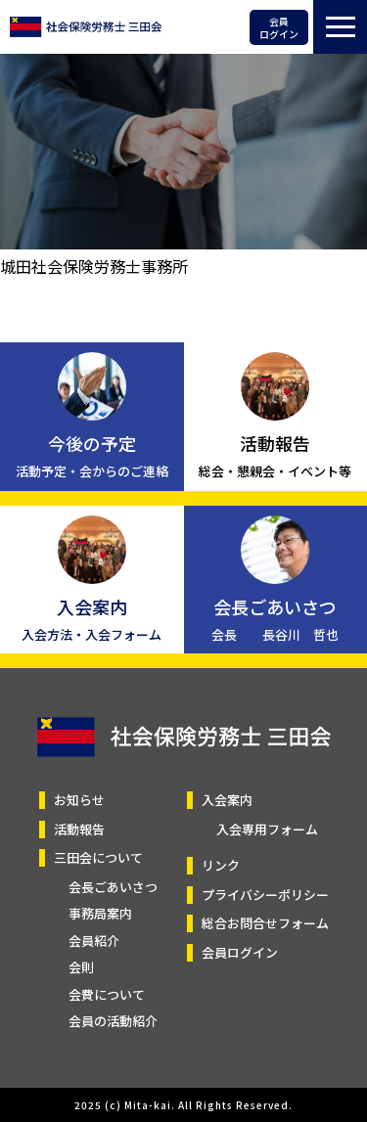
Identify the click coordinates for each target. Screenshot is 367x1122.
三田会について (98, 857)
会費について (107, 994)
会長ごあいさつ (113, 886)
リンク (221, 865)
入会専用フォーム (267, 829)
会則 (81, 967)
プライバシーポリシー (265, 894)
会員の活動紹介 (113, 1020)
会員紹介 (94, 940)
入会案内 (227, 799)
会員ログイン (278, 27)
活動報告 (79, 829)
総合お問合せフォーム (265, 923)
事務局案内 (100, 913)
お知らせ (79, 799)
